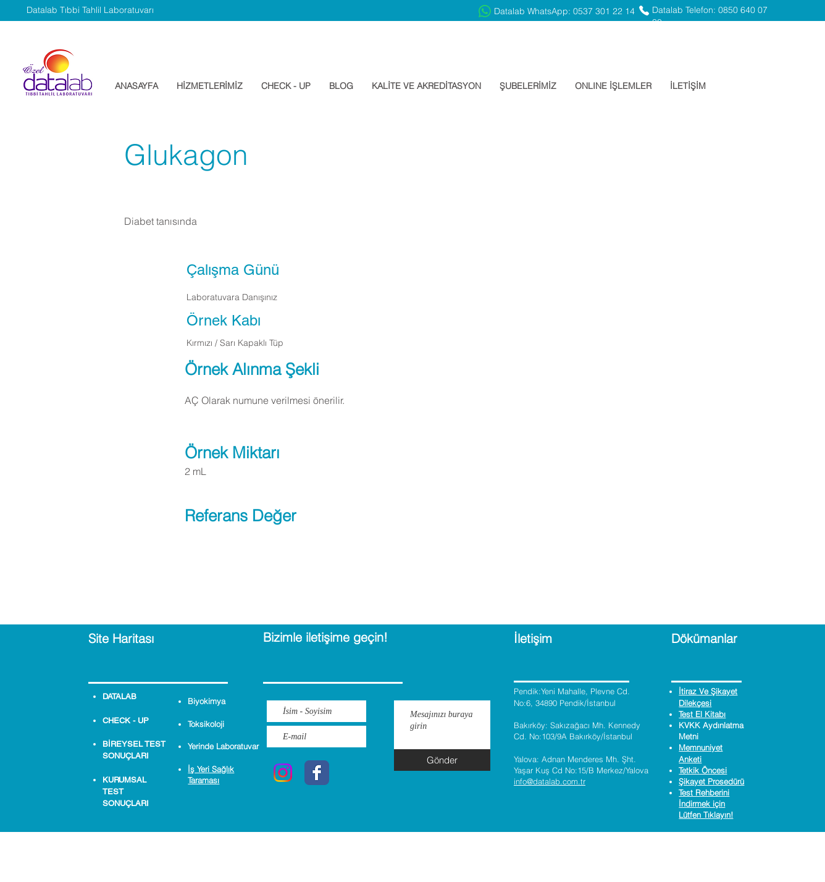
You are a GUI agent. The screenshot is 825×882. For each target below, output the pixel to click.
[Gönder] (442, 760)
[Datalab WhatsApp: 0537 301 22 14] (557, 11)
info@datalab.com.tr (549, 781)
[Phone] (644, 10)
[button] (209, 85)
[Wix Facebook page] (316, 772)
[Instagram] (282, 772)
